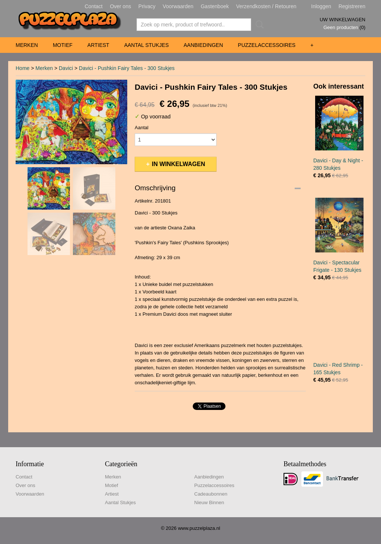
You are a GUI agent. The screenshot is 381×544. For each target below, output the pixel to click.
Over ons (120, 6)
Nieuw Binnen (209, 502)
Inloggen (321, 6)
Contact (94, 6)
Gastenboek (215, 6)
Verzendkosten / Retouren (266, 6)
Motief (63, 45)
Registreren (352, 6)
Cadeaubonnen (210, 494)
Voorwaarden (178, 6)
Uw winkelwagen (342, 19)
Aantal (141, 127)
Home (22, 68)
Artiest (98, 45)
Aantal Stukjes (146, 45)
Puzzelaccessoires (266, 45)
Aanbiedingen (203, 45)
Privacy (147, 6)
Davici (66, 68)
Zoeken (258, 24)
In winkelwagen (178, 164)
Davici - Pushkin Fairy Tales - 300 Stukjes (127, 68)
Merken (27, 45)
